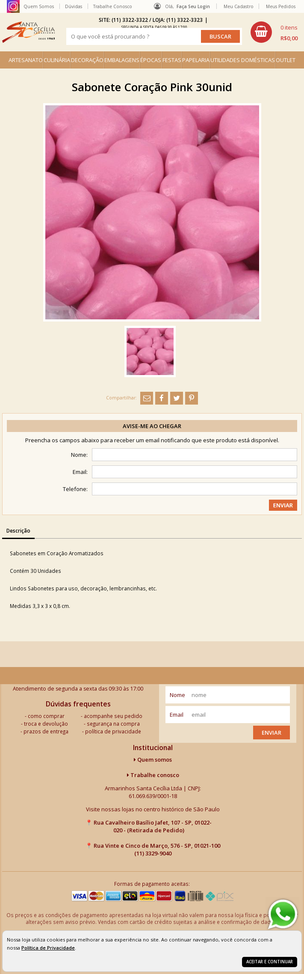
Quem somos (153, 759)
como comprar (46, 715)
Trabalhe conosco (153, 775)
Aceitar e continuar (269, 962)
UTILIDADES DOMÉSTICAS (242, 60)
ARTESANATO (26, 60)
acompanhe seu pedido (113, 715)
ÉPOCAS (150, 60)
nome (177, 695)
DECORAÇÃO (87, 60)
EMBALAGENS (121, 60)
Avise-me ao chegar (152, 426)
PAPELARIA (196, 60)
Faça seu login (193, 6)
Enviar (271, 732)
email (176, 714)
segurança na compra (113, 723)
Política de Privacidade (48, 947)
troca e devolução (46, 723)
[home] (28, 32)
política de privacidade (113, 731)
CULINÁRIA (57, 60)
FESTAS (171, 60)
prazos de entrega (46, 731)
